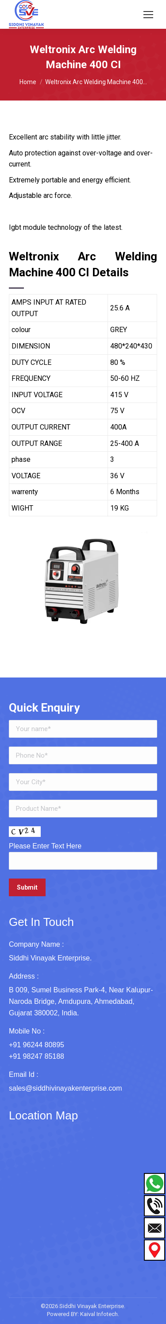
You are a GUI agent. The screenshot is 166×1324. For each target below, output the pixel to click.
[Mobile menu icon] (148, 14)
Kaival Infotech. (99, 1314)
